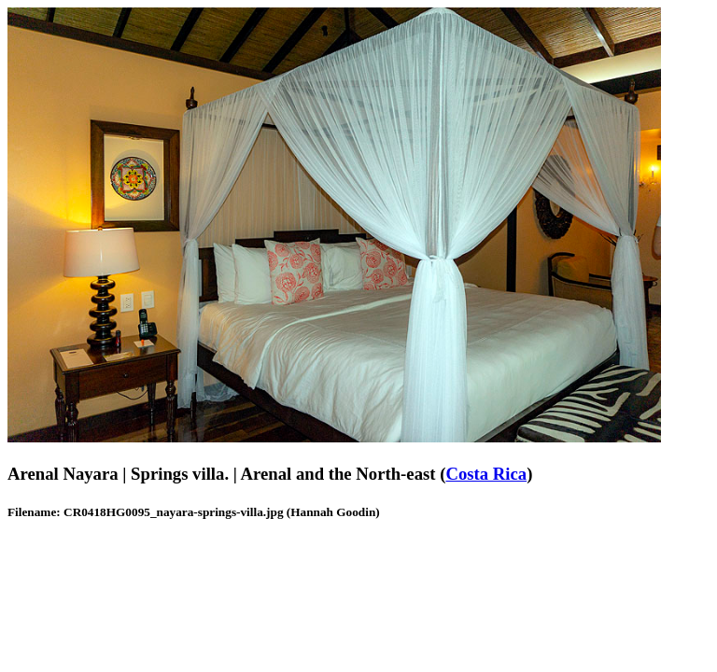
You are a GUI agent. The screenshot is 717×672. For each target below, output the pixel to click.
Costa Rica (486, 473)
